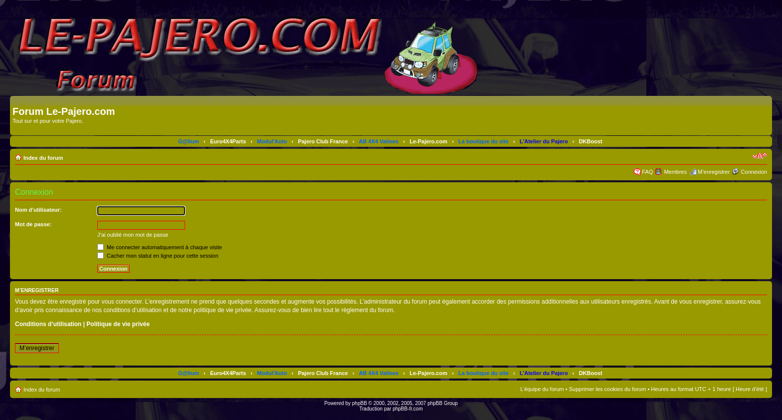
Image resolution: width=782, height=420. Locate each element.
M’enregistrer (714, 172)
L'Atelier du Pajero (544, 141)
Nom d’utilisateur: (38, 210)
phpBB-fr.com (407, 409)
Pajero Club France (323, 141)
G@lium (188, 141)
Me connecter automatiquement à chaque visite (159, 247)
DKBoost (590, 141)
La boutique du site (483, 141)
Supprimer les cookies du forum (607, 389)
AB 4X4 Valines (379, 141)
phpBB (359, 403)
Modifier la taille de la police (760, 155)
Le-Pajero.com (428, 141)
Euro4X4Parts (228, 141)
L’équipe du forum (542, 389)
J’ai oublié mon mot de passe (132, 235)
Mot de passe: (33, 224)
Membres (675, 172)
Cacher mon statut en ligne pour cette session (157, 256)
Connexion (754, 172)
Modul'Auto (272, 141)
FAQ (647, 172)
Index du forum (43, 158)
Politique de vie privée (118, 324)
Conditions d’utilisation (48, 324)
